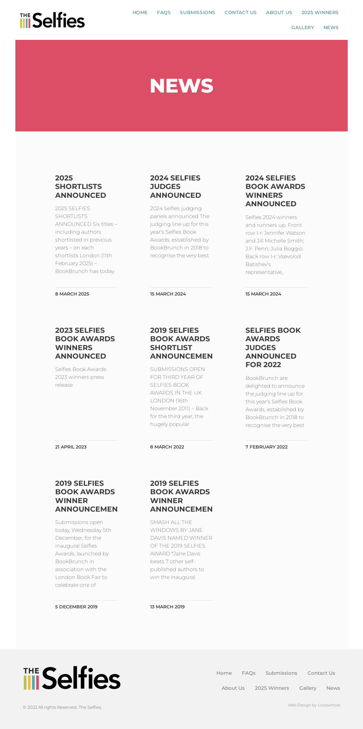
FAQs (164, 12)
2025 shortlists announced (81, 187)
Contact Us (241, 12)
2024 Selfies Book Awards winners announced (275, 191)
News (331, 27)
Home (140, 12)
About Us (279, 12)
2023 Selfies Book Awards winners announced (86, 343)
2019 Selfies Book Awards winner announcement (89, 496)
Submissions (197, 12)
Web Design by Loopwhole (314, 705)
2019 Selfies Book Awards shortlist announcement (184, 343)
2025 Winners (320, 12)
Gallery (303, 27)
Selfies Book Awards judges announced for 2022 (272, 347)
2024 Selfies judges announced (175, 187)
